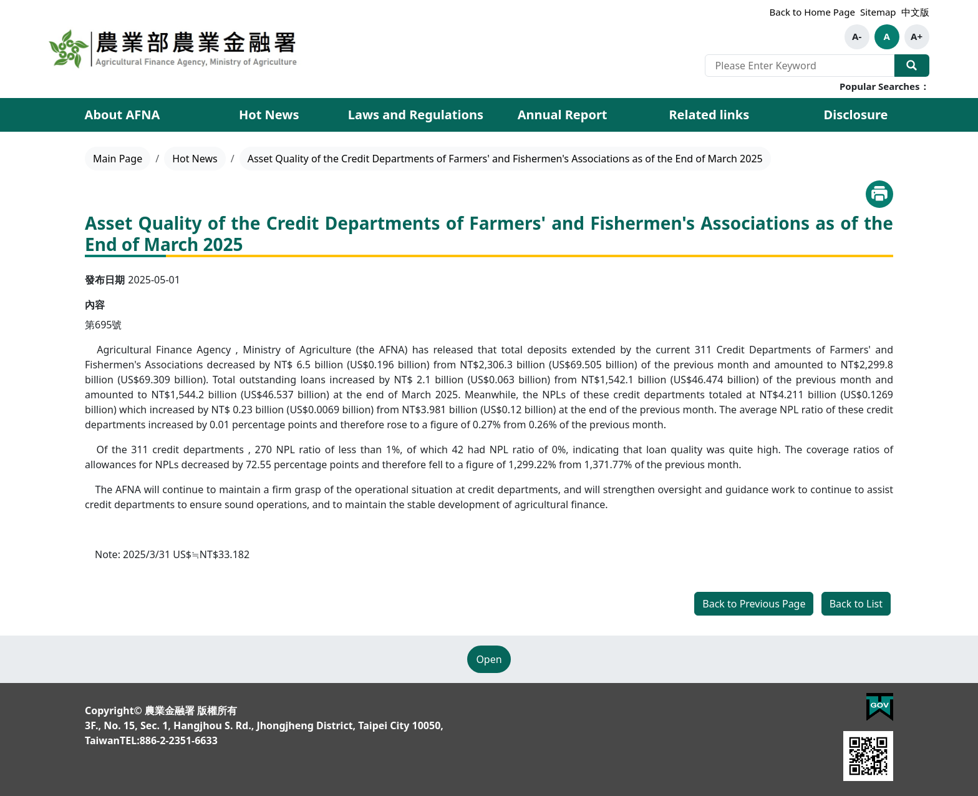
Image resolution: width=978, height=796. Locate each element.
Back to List (856, 604)
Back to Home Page (812, 12)
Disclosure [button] (856, 114)
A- (856, 36)
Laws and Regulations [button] (415, 114)
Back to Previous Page (753, 604)
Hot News (269, 114)
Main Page (117, 158)
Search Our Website (911, 65)
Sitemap (878, 12)
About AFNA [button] (122, 114)
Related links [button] (709, 114)
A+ (916, 36)
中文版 (915, 12)
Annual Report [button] (563, 114)
